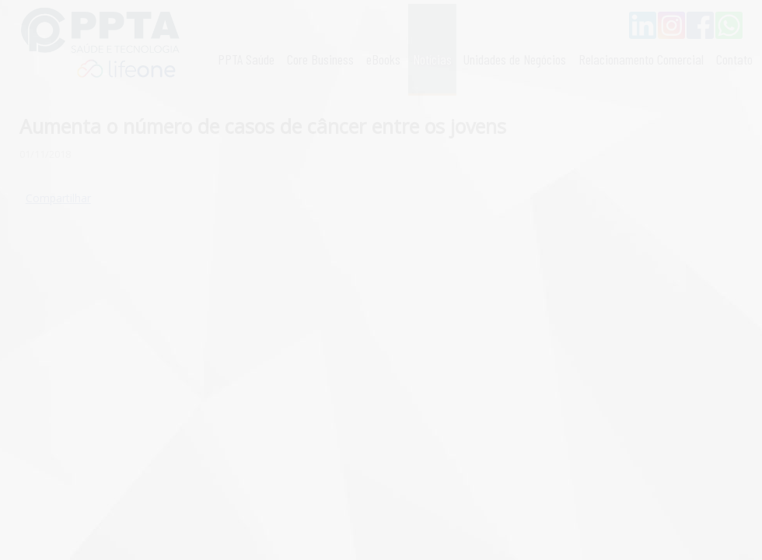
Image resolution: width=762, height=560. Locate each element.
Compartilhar (58, 198)
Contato (734, 59)
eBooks (383, 59)
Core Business (320, 59)
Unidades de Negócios (514, 59)
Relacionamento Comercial (641, 59)
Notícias (432, 59)
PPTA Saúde (246, 59)
